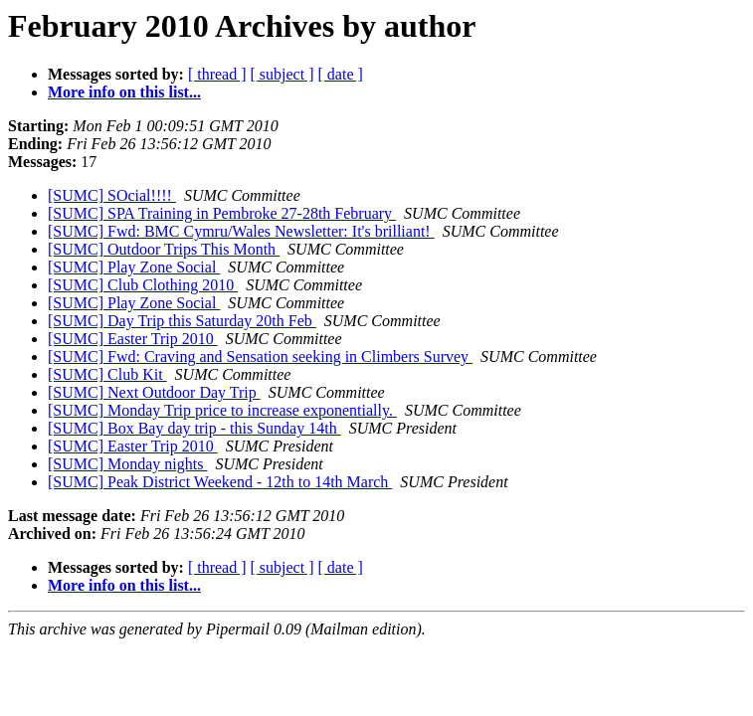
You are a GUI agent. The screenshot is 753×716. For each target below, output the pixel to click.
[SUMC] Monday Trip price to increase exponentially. (222, 410)
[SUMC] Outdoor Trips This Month (164, 249)
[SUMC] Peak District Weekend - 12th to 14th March (220, 481)
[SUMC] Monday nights (127, 463)
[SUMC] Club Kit (107, 374)
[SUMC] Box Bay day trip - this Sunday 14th (194, 428)
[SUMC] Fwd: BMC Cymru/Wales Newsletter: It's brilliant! (241, 231)
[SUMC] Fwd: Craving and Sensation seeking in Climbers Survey (260, 356)
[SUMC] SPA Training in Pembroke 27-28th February (222, 213)
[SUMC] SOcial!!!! (112, 195)
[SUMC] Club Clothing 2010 (143, 284)
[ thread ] (217, 74)
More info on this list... (124, 92)
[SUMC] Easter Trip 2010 (133, 338)
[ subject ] (282, 74)
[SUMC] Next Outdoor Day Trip (154, 392)
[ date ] (340, 74)
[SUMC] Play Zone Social (134, 267)
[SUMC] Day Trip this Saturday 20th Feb (182, 320)
